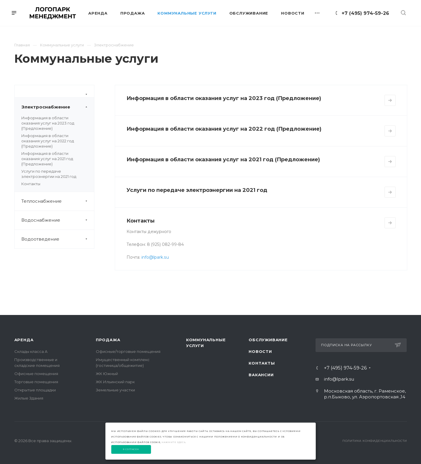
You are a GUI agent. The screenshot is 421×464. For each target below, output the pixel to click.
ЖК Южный (107, 373)
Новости (260, 351)
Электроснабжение (57, 107)
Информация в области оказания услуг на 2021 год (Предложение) (47, 158)
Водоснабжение (57, 220)
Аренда (24, 339)
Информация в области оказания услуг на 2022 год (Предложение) (47, 140)
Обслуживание (268, 339)
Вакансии (261, 374)
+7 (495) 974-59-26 (365, 13)
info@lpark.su (155, 257)
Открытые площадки (35, 390)
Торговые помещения (36, 381)
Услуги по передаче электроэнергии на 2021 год (197, 190)
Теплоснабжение (57, 201)
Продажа (108, 339)
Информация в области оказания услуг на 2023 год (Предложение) (47, 123)
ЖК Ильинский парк (115, 381)
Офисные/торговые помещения (128, 351)
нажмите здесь (173, 442)
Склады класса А (31, 351)
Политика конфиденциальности (374, 441)
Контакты (30, 183)
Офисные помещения (36, 373)
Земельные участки (115, 390)
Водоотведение (57, 239)
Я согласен (131, 449)
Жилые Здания (28, 398)
